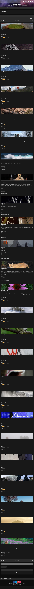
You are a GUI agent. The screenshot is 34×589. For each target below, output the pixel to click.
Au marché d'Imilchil (4, 460)
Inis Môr (2, 397)
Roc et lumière (3, 247)
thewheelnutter (4, 182)
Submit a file (17, 564)
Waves (2, 160)
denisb (3, 161)
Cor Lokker (3, 30)
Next (30, 20)
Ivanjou (3, 225)
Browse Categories (17, 572)
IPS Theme (10, 583)
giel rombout (3, 51)
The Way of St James (4, 181)
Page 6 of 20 (17, 20)
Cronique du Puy (3, 224)
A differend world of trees (5, 50)
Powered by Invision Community (17, 584)
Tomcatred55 (3, 291)
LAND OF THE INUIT (4, 71)
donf (2, 314)
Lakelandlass (3, 72)
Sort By (31, 18)
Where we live (3, 203)
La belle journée (3, 376)
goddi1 (3, 269)
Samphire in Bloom (4, 29)
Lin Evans (3, 139)
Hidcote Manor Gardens (4, 290)
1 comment (3, 148)
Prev (3, 20)
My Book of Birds (3, 334)
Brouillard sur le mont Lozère (5, 439)
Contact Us (20, 583)
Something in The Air (4, 313)
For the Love (3, 92)
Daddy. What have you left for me (6, 355)
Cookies (24, 583)
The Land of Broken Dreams (5, 114)
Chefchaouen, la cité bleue (5, 418)
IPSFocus (14, 583)
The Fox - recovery (4, 268)
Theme (17, 583)
